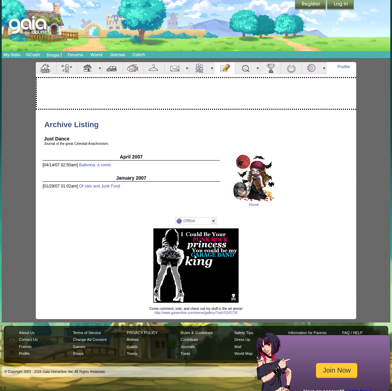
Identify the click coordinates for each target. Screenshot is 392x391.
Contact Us (28, 339)
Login (340, 5)
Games (117, 55)
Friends (200, 68)
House (87, 68)
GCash (33, 55)
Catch (139, 55)
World (96, 55)
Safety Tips (244, 333)
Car (112, 68)
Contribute (189, 339)
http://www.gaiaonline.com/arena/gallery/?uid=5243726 (195, 313)
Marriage (291, 68)
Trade (185, 353)
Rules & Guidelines (197, 333)
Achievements (270, 68)
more (100, 68)
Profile (343, 66)
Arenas (133, 339)
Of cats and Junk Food (99, 186)
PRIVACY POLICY (142, 333)
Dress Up (242, 339)
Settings (312, 68)
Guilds (132, 347)
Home (254, 204)
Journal (224, 68)
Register (311, 5)
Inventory (154, 68)
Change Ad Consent (90, 339)
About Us (26, 333)
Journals (188, 347)
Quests (245, 68)
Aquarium (133, 68)
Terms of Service (87, 333)
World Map (244, 353)
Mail (175, 68)
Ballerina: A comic (95, 165)
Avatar (67, 68)
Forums (75, 55)
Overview (46, 68)
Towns (132, 353)
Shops (54, 54)
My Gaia (11, 55)
